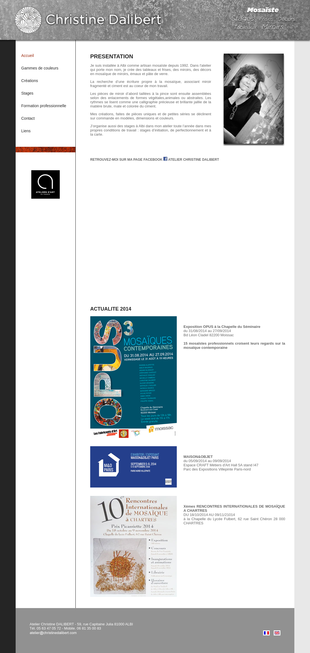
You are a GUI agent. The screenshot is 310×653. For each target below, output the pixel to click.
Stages (27, 93)
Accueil (27, 55)
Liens (25, 131)
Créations (29, 80)
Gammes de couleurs (39, 68)
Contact (28, 118)
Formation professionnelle (43, 106)
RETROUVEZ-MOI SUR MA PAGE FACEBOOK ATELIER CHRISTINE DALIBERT (154, 160)
